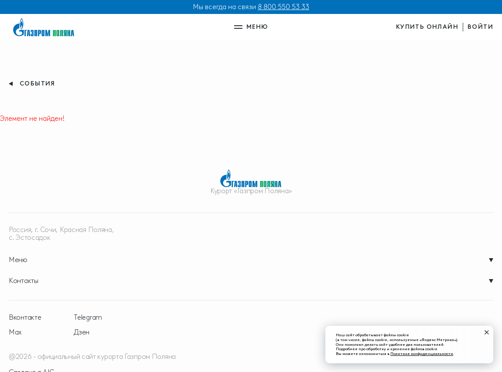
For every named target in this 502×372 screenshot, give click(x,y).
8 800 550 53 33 (283, 7)
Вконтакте (25, 317)
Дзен (81, 332)
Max (15, 332)
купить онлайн (427, 27)
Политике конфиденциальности (421, 353)
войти (480, 27)
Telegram (88, 317)
